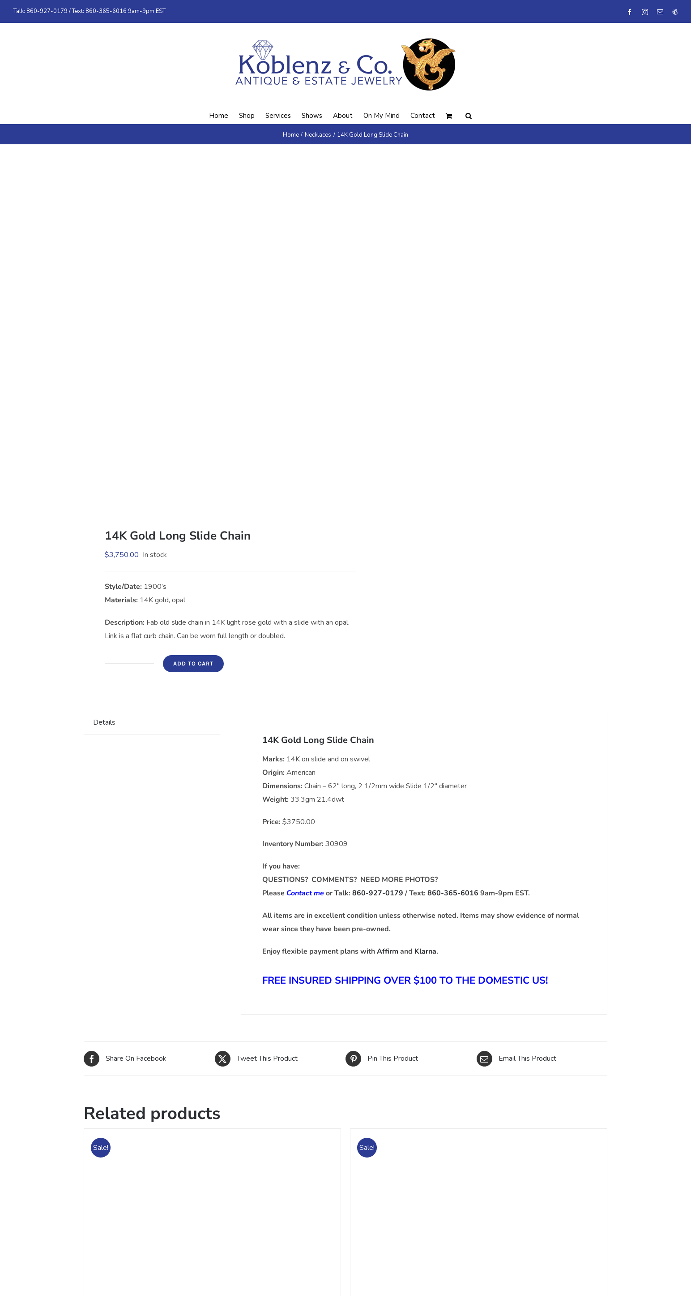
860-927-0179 (47, 11)
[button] (468, 115)
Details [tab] (104, 722)
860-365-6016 (106, 11)
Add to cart (193, 663)
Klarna (425, 951)
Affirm (387, 951)
